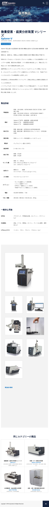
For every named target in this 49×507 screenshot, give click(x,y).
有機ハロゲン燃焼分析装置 (36, 453)
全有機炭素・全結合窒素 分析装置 (13, 480)
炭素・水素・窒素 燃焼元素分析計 (36, 480)
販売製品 (8, 20)
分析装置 (15, 20)
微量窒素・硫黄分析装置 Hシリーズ (13, 453)
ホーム (2, 20)
